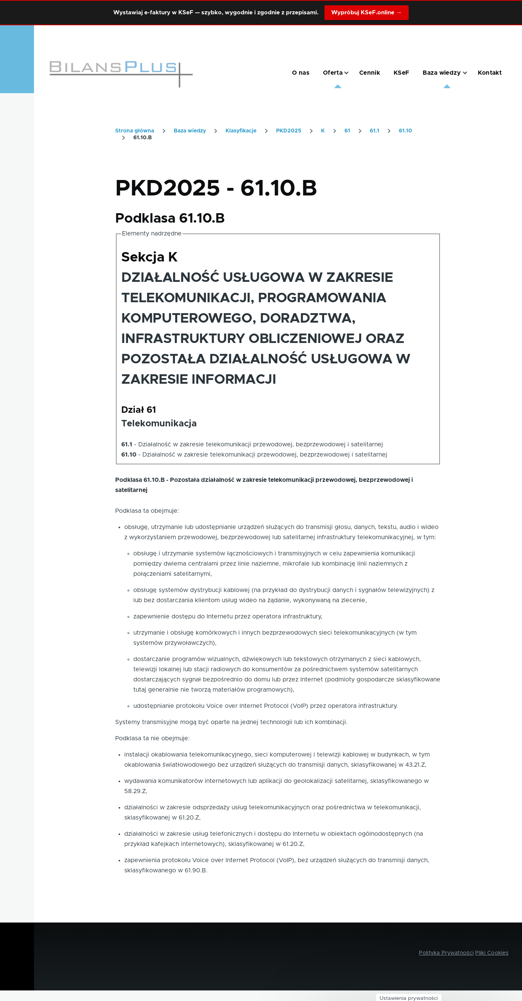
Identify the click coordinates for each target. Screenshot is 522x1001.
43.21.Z (415, 765)
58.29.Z (135, 791)
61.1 (374, 131)
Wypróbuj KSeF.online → (366, 12)
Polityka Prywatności (446, 953)
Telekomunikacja (159, 423)
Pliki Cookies (491, 953)
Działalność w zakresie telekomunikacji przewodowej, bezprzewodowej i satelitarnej (260, 444)
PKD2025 (288, 131)
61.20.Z (189, 818)
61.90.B (195, 870)
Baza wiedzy (190, 131)
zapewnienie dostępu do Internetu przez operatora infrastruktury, (227, 617)
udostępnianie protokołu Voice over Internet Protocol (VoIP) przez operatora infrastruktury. (265, 706)
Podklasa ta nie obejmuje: (152, 738)
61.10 (405, 131)
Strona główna (134, 131)
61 (347, 131)
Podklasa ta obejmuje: (147, 511)
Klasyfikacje (240, 131)
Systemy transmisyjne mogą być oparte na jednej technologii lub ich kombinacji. (231, 722)
